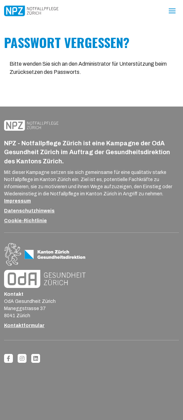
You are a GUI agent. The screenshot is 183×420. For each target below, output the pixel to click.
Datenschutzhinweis (29, 210)
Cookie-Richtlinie (25, 220)
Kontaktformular (24, 325)
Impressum (17, 201)
